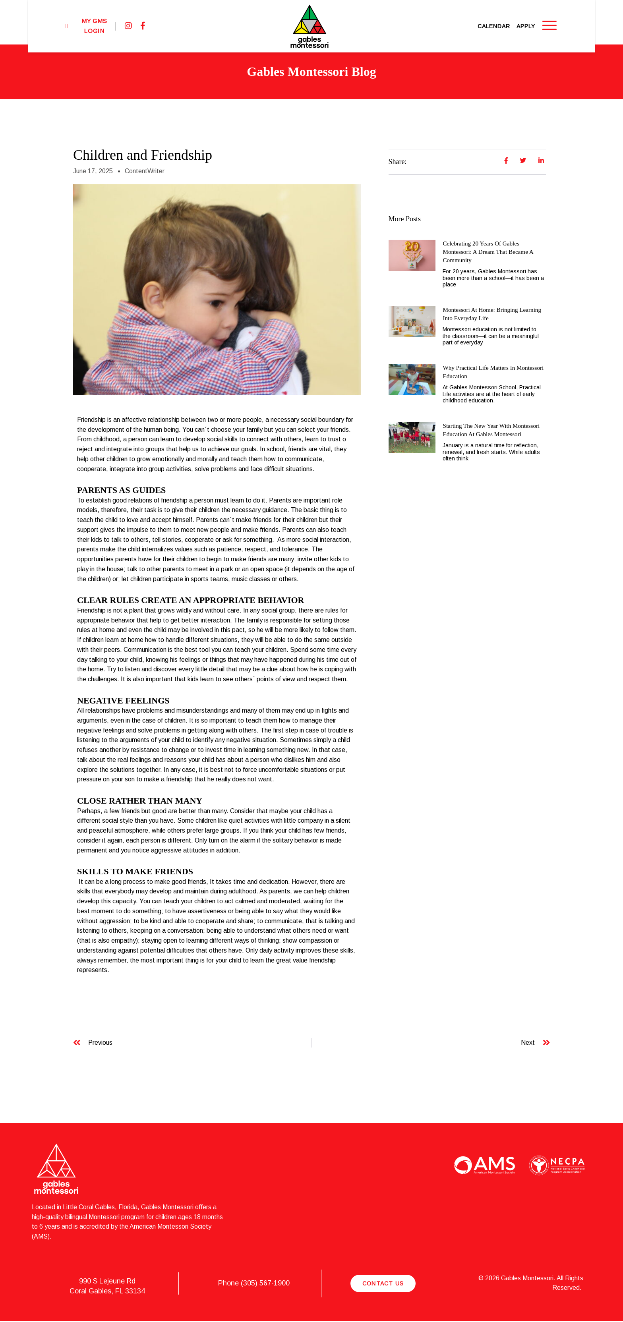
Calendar (519, 22)
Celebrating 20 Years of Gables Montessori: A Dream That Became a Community (490, 251)
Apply (551, 22)
